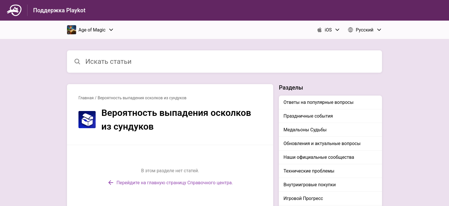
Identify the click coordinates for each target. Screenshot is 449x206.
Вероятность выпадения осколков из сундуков (142, 98)
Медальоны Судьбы (305, 129)
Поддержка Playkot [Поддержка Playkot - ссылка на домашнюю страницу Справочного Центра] (59, 10)
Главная (86, 98)
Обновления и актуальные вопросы (322, 143)
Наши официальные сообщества (318, 157)
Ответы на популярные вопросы (318, 102)
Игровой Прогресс (303, 198)
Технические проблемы (308, 171)
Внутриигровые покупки (309, 184)
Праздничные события (308, 116)
